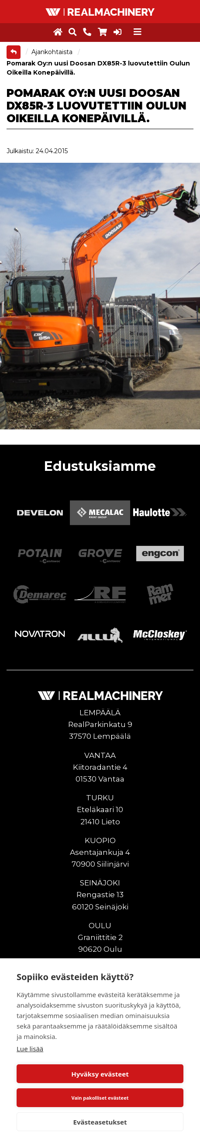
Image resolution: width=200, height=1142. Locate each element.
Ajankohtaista (52, 52)
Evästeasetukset (100, 1122)
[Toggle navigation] (137, 31)
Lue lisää (30, 1048)
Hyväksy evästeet (100, 1074)
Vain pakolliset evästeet (99, 1097)
